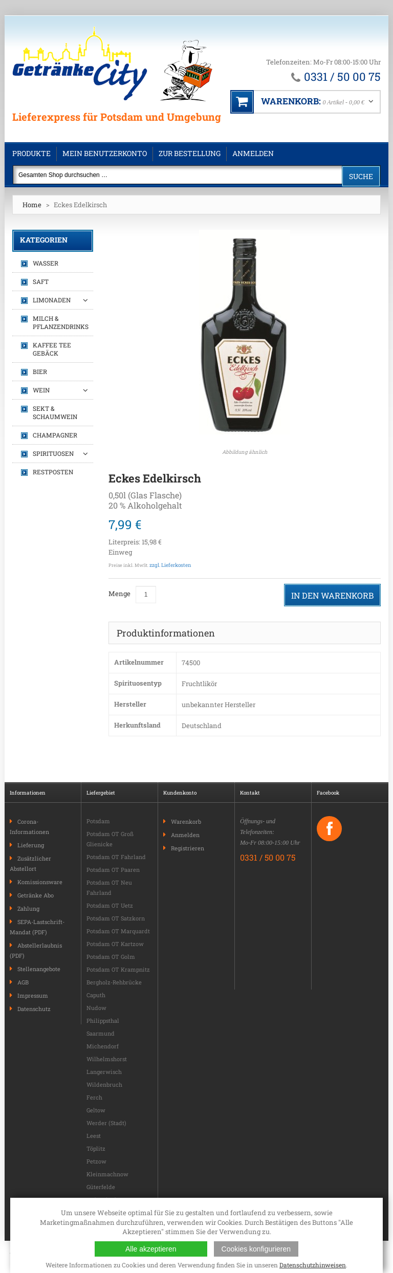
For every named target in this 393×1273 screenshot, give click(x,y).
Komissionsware (39, 882)
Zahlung (28, 908)
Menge (119, 593)
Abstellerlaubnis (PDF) (36, 950)
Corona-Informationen (29, 827)
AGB (23, 982)
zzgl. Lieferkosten (170, 565)
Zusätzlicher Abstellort (30, 863)
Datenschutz (34, 1009)
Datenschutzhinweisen (312, 1265)
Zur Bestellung (190, 153)
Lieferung (30, 845)
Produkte (31, 153)
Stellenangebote (38, 969)
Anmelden (253, 153)
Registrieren (187, 848)
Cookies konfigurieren (256, 1249)
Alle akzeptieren (151, 1249)
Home (32, 204)
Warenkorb (186, 821)
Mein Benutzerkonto (104, 153)
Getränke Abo (35, 895)
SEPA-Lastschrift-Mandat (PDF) (37, 927)
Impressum (32, 995)
